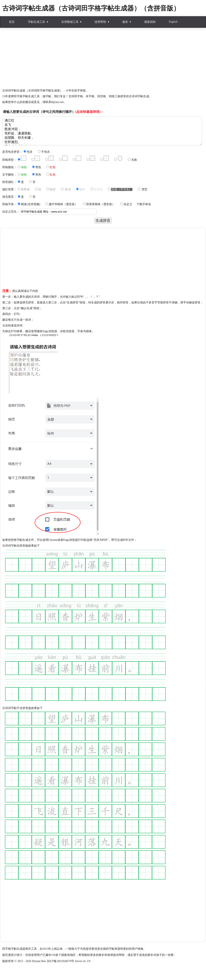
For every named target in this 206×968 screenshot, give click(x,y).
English (173, 21)
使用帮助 (100, 21)
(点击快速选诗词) (88, 112)
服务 (125, 21)
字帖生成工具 (36, 21)
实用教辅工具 (70, 21)
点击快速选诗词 (12, 325)
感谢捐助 (150, 21)
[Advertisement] (103, 59)
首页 (12, 21)
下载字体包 (144, 204)
